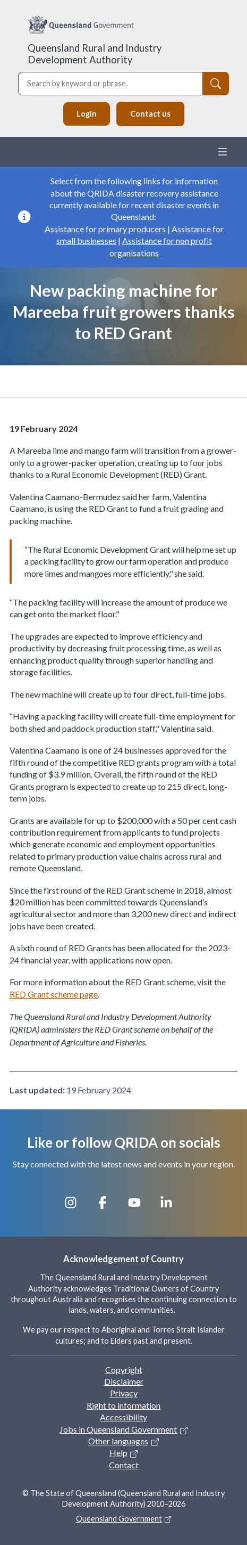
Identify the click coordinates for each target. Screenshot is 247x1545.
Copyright (123, 1369)
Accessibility (123, 1417)
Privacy (124, 1393)
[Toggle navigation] (222, 152)
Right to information (123, 1405)
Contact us (150, 113)
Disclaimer (123, 1381)
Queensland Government (119, 1518)
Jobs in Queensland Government (118, 1429)
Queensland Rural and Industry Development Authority (94, 54)
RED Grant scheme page (54, 994)
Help (118, 1453)
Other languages (118, 1441)
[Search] (215, 83)
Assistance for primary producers (105, 229)
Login (86, 113)
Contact (124, 1465)
